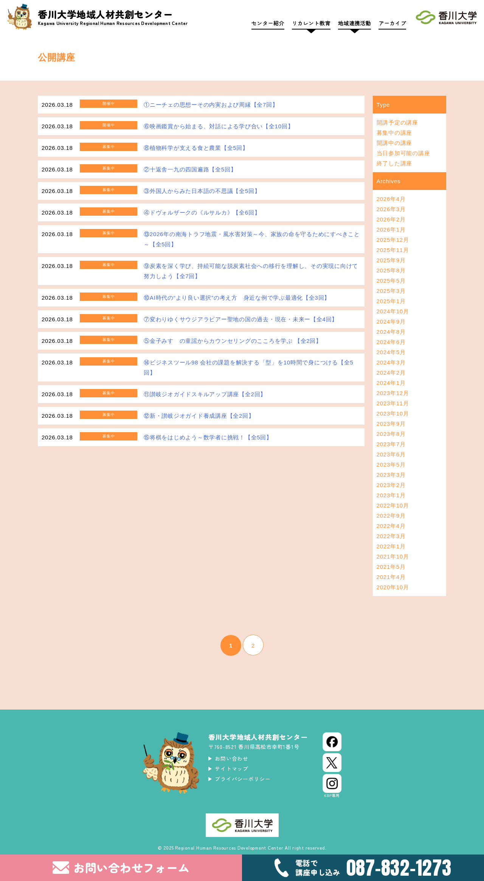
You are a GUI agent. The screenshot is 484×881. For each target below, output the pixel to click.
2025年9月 (391, 260)
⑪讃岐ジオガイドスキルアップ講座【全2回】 (205, 394)
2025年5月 (391, 280)
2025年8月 (391, 270)
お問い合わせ (231, 758)
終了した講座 (395, 163)
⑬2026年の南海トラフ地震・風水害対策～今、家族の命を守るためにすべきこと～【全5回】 (252, 239)
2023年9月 (391, 423)
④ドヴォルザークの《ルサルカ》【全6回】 (202, 212)
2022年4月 (391, 526)
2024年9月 (391, 321)
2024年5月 (391, 352)
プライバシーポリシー (243, 779)
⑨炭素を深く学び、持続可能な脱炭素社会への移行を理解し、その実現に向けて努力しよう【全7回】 (251, 271)
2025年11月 (393, 250)
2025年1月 (391, 301)
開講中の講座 (395, 143)
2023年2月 (391, 485)
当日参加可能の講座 (403, 153)
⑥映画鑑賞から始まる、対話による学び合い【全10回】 (218, 126)
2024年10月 (393, 311)
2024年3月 (391, 362)
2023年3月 (391, 475)
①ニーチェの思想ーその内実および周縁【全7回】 (211, 104)
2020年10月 (393, 587)
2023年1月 (391, 495)
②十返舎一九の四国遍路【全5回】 (190, 169)
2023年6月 (391, 454)
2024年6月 (391, 342)
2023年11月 (393, 403)
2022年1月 (391, 546)
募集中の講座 (395, 132)
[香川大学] (446, 19)
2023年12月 (393, 393)
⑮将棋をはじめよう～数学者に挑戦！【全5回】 (208, 437)
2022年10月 (393, 505)
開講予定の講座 (397, 122)
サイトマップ (231, 768)
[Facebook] (332, 741)
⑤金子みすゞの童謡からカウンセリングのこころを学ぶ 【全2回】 (233, 341)
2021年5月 (391, 566)
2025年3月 (391, 291)
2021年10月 (393, 556)
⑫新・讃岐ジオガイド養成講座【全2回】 (199, 415)
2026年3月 (391, 209)
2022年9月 (391, 515)
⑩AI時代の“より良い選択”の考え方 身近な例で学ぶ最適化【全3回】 (237, 297)
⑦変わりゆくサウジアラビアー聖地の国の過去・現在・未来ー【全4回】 (241, 319)
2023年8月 (391, 434)
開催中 (108, 103)
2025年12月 (393, 240)
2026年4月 (391, 199)
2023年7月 (391, 444)
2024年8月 (391, 331)
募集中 (108, 147)
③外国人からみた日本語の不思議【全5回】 (202, 191)
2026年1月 (391, 229)
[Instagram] (332, 786)
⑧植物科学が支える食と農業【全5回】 (196, 148)
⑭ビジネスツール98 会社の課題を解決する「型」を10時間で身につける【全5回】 (248, 367)
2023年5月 (391, 464)
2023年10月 (393, 413)
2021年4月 (391, 577)
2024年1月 (391, 383)
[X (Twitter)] (332, 762)
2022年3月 (391, 536)
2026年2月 (391, 219)
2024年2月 (391, 372)
